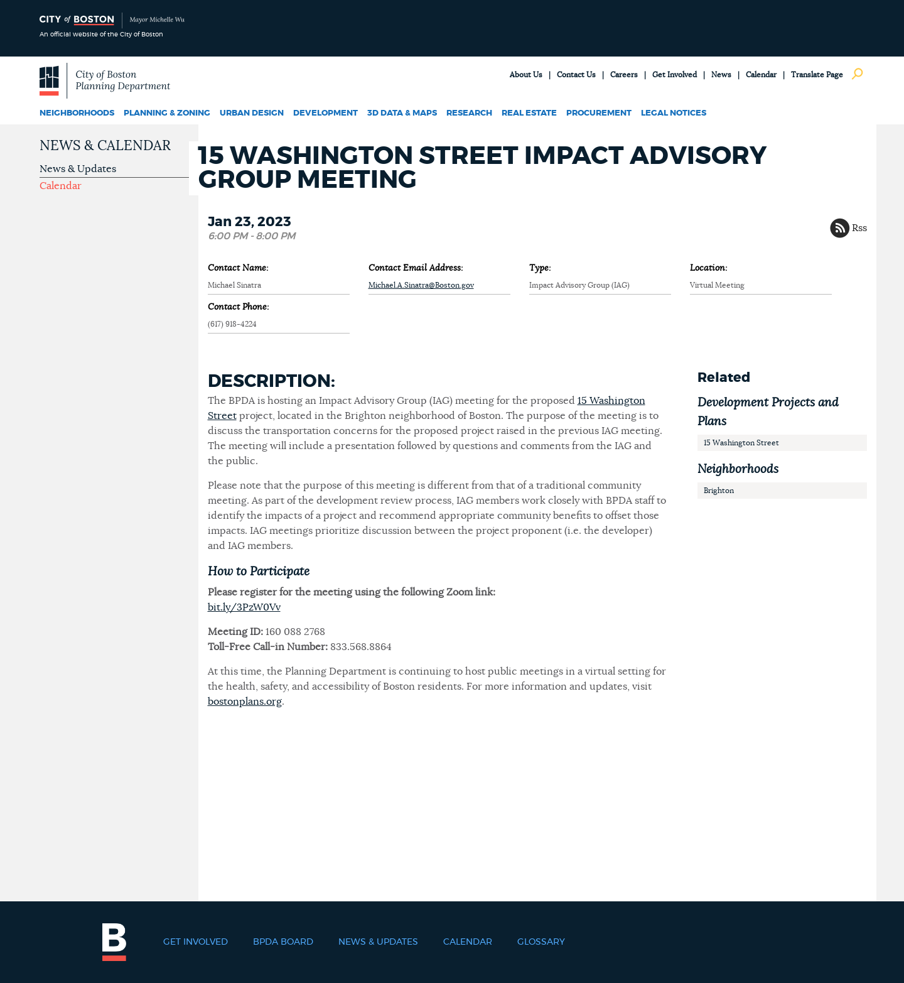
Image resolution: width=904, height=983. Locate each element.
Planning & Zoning (167, 113)
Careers (624, 75)
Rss (859, 228)
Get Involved (674, 75)
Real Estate (529, 113)
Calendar (761, 75)
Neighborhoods (77, 113)
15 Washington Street (741, 443)
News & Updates (78, 169)
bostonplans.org (245, 702)
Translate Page (817, 75)
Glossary (541, 942)
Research (469, 113)
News (721, 75)
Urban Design (252, 113)
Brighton (719, 490)
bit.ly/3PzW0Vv (244, 607)
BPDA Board (283, 942)
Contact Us (576, 75)
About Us (526, 75)
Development (325, 113)
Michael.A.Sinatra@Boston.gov (421, 285)
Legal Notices (673, 113)
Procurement (599, 113)
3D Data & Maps (402, 113)
